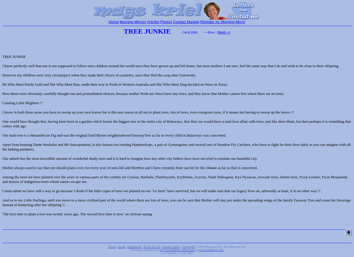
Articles (153, 22)
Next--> (224, 32)
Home (114, 22)
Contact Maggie (186, 22)
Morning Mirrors (133, 22)
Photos (166, 22)
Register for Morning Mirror (222, 22)
